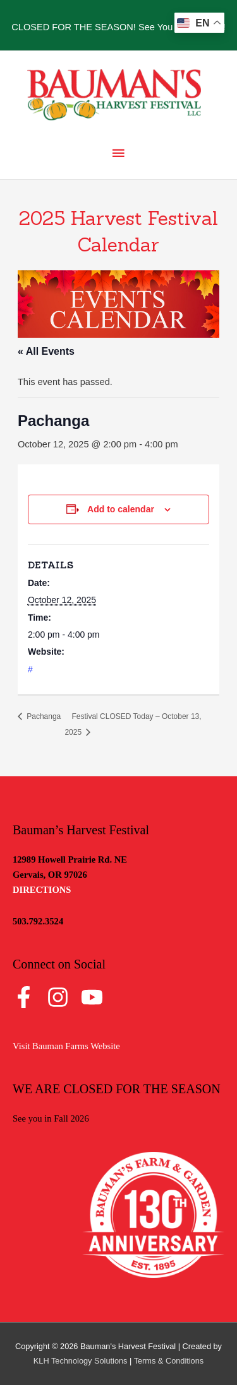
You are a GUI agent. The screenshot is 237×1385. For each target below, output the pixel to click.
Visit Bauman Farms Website (66, 1046)
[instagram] (63, 997)
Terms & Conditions (169, 1360)
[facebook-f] (29, 997)
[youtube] (95, 997)
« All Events (46, 351)
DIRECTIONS (42, 890)
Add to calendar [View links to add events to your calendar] (120, 509)
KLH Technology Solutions (80, 1360)
